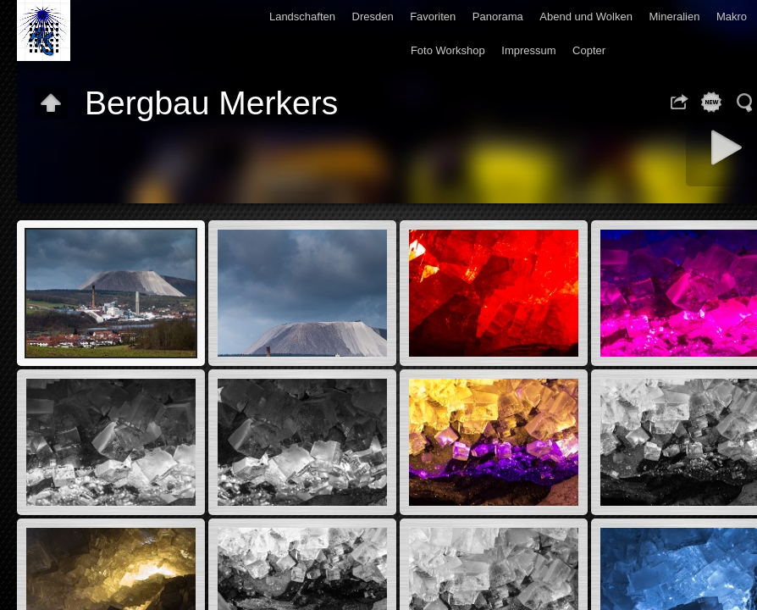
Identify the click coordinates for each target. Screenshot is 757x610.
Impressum (528, 50)
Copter (588, 50)
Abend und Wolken (586, 16)
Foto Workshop (448, 50)
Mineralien (674, 16)
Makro (731, 16)
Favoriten (433, 16)
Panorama (497, 16)
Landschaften (302, 16)
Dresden (373, 16)
